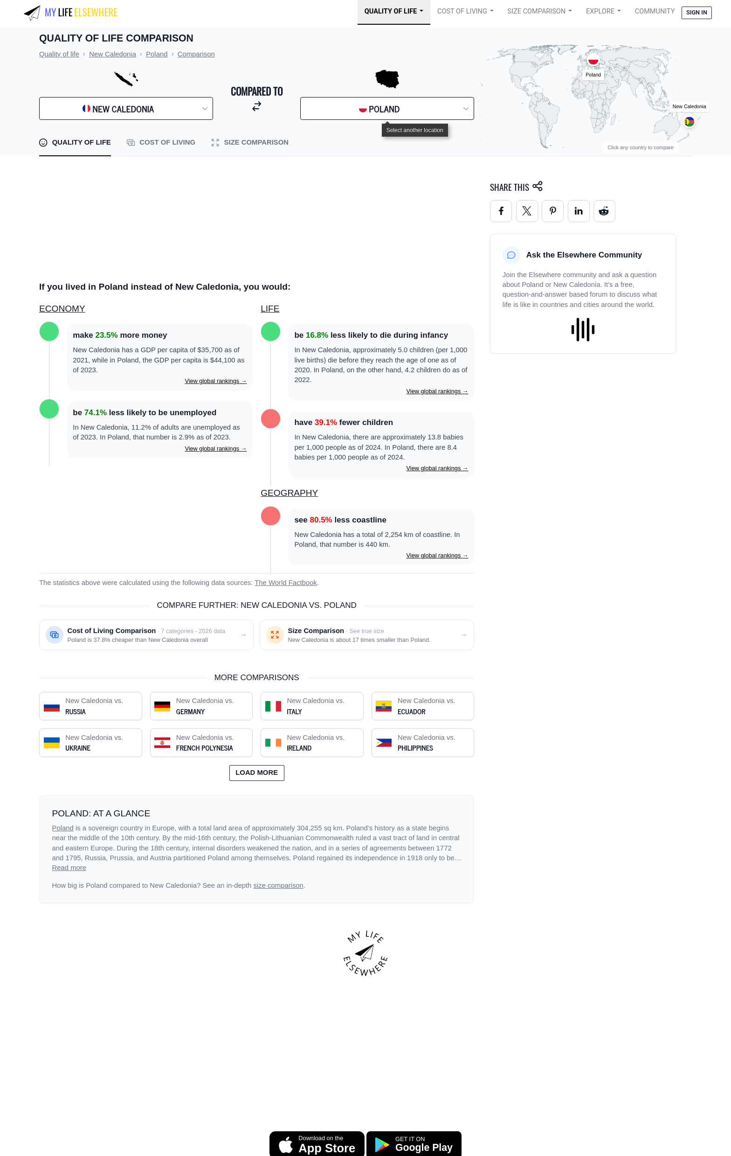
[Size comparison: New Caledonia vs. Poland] (367, 635)
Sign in (696, 12)
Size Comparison (537, 11)
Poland (63, 828)
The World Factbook (286, 582)
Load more (256, 772)
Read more (69, 867)
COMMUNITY (655, 11)
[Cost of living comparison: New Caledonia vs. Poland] (146, 635)
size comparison (278, 885)
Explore (600, 11)
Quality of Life (391, 11)
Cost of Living (462, 11)
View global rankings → (216, 380)
